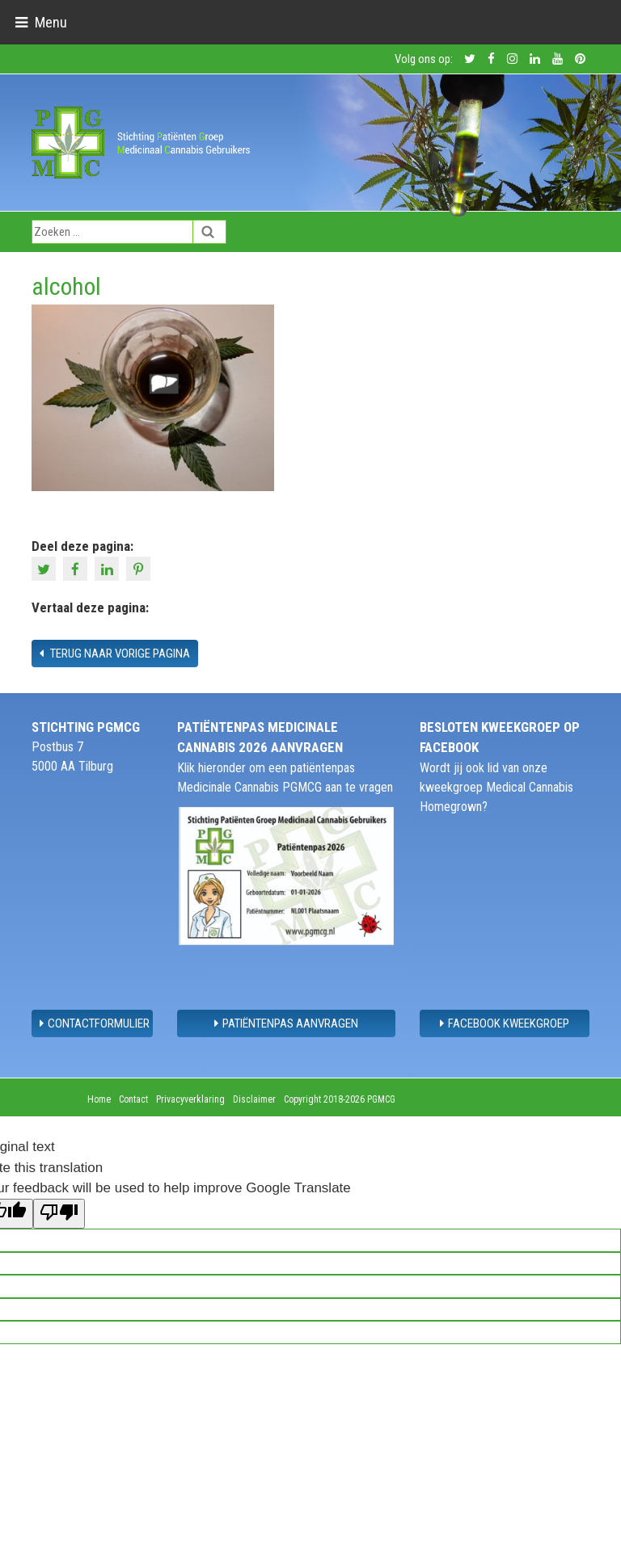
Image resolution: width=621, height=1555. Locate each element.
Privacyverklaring (190, 1099)
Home (99, 1099)
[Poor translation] (59, 1214)
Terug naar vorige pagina (115, 653)
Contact (133, 1099)
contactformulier (95, 1023)
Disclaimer (254, 1099)
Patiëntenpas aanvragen (286, 1023)
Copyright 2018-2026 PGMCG (339, 1099)
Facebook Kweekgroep (504, 1023)
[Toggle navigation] (41, 22)
